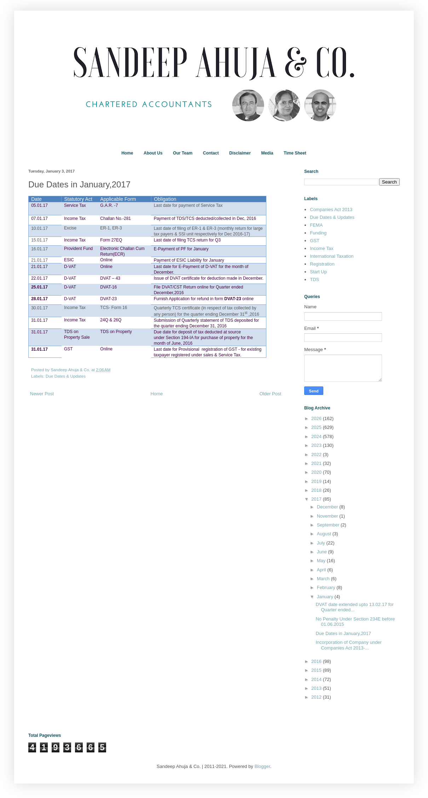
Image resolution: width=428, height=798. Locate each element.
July (321, 543)
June (322, 551)
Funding (318, 232)
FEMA (316, 225)
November (328, 516)
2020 (317, 472)
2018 (317, 490)
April (322, 569)
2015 (317, 670)
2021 (317, 463)
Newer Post (42, 393)
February (327, 587)
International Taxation (331, 256)
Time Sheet (295, 153)
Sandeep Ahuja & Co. (71, 369)
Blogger (262, 766)
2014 (317, 679)
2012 (317, 697)
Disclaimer (240, 153)
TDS (314, 279)
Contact (211, 153)
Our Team (182, 153)
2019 (317, 481)
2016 (317, 661)
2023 (317, 445)
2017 (317, 499)
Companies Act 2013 (331, 209)
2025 (317, 427)
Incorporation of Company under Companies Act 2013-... (348, 645)
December (328, 506)
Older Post (270, 393)
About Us (153, 153)
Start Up (318, 271)
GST (314, 240)
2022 (317, 454)
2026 (317, 418)
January (326, 596)
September (329, 525)
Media (267, 153)
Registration (322, 264)
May (322, 560)
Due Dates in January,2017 (343, 633)
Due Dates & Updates (66, 376)
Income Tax (321, 248)
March (324, 578)
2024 (317, 436)
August (324, 533)
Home (127, 153)
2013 (317, 688)
